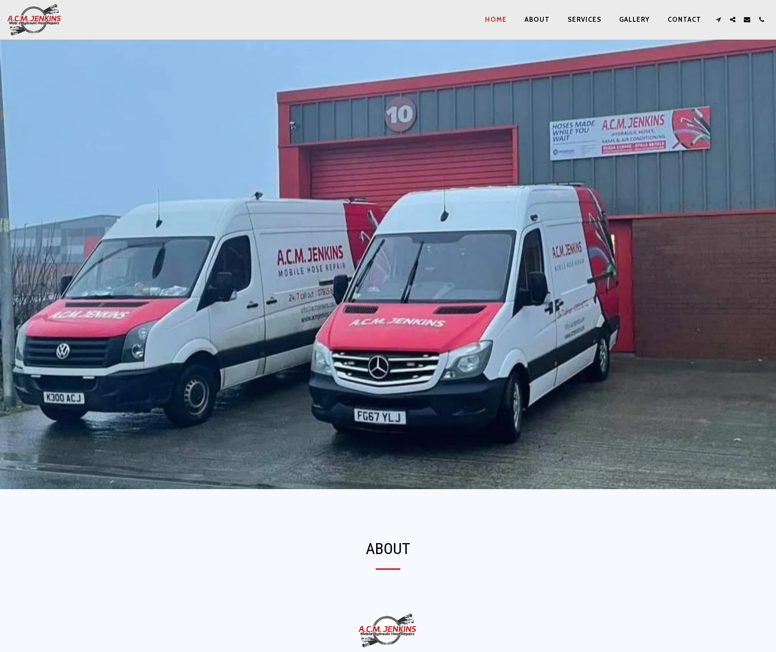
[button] (718, 19)
